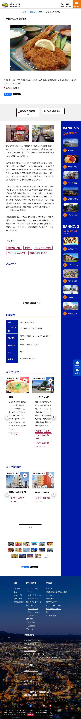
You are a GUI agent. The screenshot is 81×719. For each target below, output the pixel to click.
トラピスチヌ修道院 (73, 265)
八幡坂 (70, 297)
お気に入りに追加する (26, 112)
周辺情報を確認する (31, 303)
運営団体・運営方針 (31, 695)
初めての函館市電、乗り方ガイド (73, 183)
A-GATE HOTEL (42, 492)
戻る (26, 527)
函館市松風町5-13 (12, 88)
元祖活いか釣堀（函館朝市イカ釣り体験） (73, 249)
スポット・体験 (36, 12)
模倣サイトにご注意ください (40, 692)
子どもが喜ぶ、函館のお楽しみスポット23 (73, 215)
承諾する (30, 715)
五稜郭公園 (72, 281)
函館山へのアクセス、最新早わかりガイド (73, 150)
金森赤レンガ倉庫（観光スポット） (73, 313)
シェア (8, 94)
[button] (7, 417)
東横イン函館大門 (17, 492)
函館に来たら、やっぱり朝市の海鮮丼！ (73, 166)
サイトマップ (47, 695)
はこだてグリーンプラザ (15, 149)
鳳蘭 (11, 397)
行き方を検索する (52, 111)
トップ (23, 12)
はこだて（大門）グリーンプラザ (50, 397)
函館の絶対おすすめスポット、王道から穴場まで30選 (73, 199)
